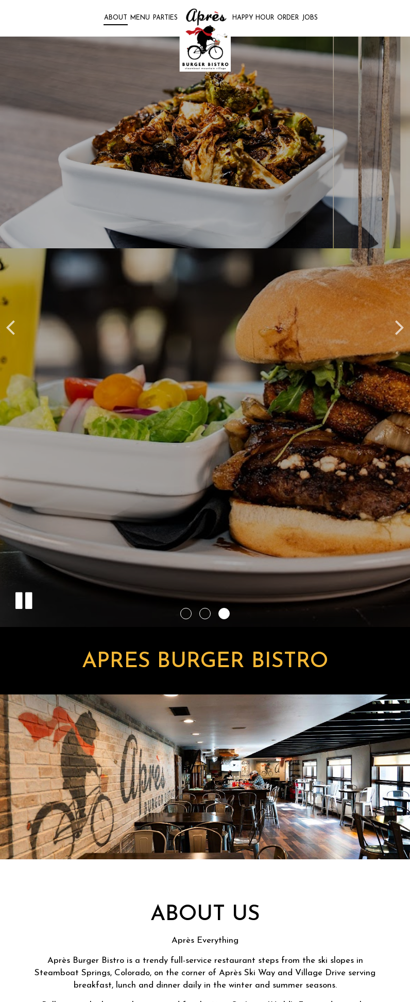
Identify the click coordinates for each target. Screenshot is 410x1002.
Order (288, 18)
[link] (205, 40)
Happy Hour (253, 18)
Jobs (310, 18)
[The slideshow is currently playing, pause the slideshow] (23, 598)
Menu (140, 18)
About (115, 18)
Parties (165, 18)
